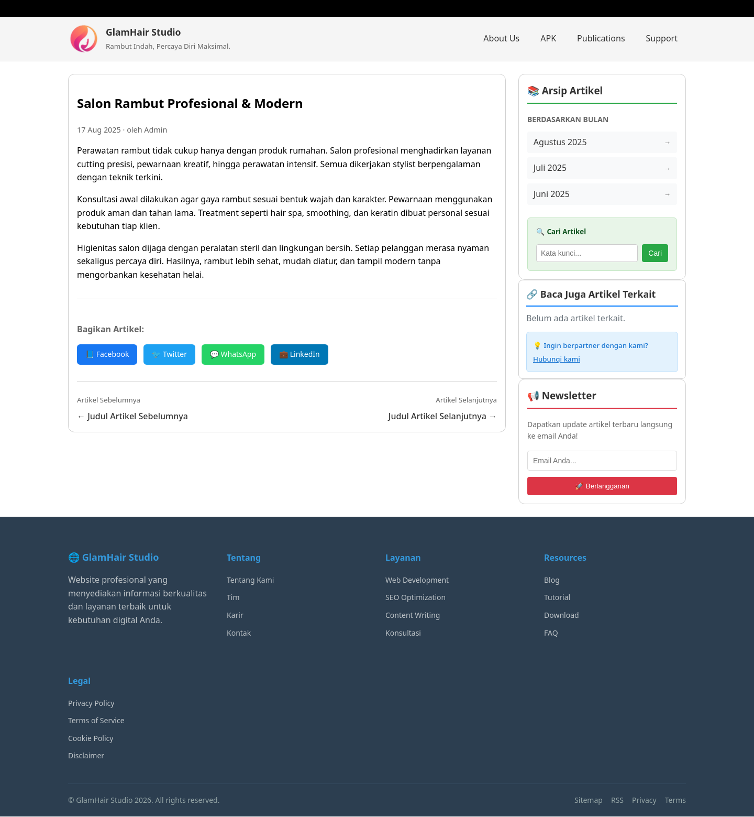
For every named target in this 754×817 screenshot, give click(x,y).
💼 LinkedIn (299, 354)
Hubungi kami (556, 359)
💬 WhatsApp (233, 354)
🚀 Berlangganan (602, 486)
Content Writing (412, 615)
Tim (233, 598)
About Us (501, 38)
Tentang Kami (250, 580)
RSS (617, 800)
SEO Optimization (415, 598)
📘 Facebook (107, 354)
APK (548, 38)
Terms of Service (96, 721)
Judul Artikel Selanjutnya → (443, 416)
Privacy (644, 800)
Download (561, 615)
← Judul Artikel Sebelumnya (132, 416)
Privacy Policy (91, 703)
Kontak (239, 633)
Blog (552, 580)
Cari (655, 253)
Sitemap (588, 800)
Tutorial (557, 598)
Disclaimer (86, 756)
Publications (601, 38)
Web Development (417, 580)
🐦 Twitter (169, 354)
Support (662, 38)
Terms (675, 800)
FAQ (551, 633)
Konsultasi (403, 633)
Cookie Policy (90, 738)
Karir (235, 615)
